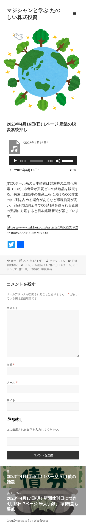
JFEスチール (64, 265)
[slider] (36, 161)
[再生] (15, 160)
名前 (11, 365)
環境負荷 (46, 269)
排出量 (23, 269)
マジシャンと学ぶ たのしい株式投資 (34, 13)
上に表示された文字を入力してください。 (34, 430)
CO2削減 (37, 265)
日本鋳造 (34, 269)
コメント (12, 308)
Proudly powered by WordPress (27, 521)
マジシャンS (57, 261)
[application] (43, 160)
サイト (11, 400)
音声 (13, 261)
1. (24, 170)
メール (12, 382)
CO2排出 (49, 265)
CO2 (27, 265)
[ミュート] (58, 160)
